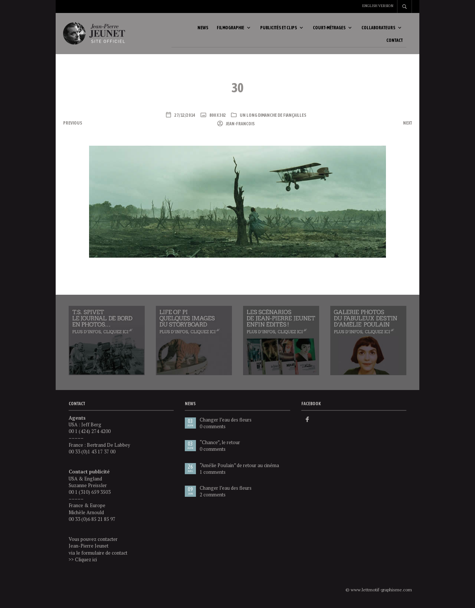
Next (407, 125)
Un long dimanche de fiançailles (273, 117)
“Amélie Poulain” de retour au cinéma (239, 467)
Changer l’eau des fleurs (226, 421)
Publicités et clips (278, 28)
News (202, 28)
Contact (394, 41)
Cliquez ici (86, 561)
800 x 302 (217, 117)
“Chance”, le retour (220, 444)
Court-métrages (329, 28)
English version (377, 5)
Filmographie (230, 28)
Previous (72, 125)
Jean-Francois (240, 125)
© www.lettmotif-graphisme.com (378, 591)
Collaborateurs (378, 28)
